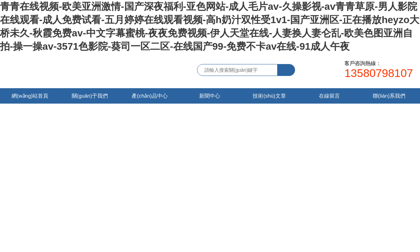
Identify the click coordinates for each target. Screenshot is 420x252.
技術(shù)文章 (269, 96)
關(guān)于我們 (90, 96)
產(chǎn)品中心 (149, 96)
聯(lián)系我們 (389, 96)
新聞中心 (209, 96)
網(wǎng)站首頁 (30, 96)
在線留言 (329, 96)
